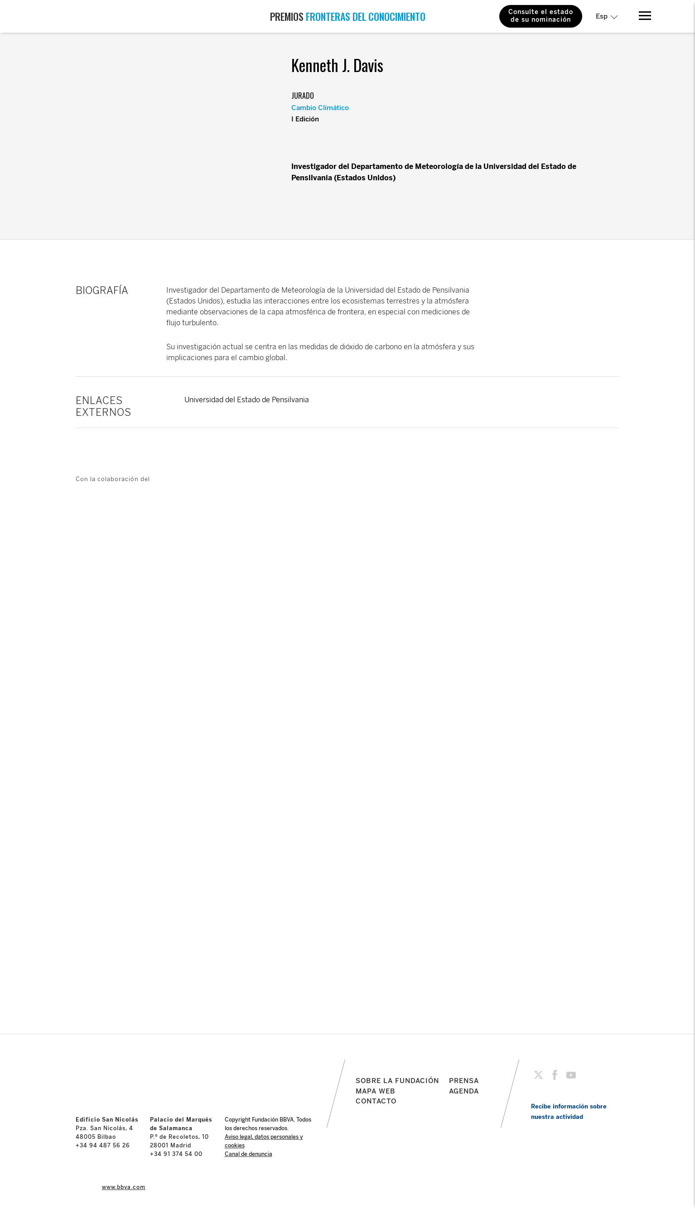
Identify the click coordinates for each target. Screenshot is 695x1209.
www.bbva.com (123, 1187)
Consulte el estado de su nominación (540, 16)
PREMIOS (347, 16)
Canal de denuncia (248, 1154)
